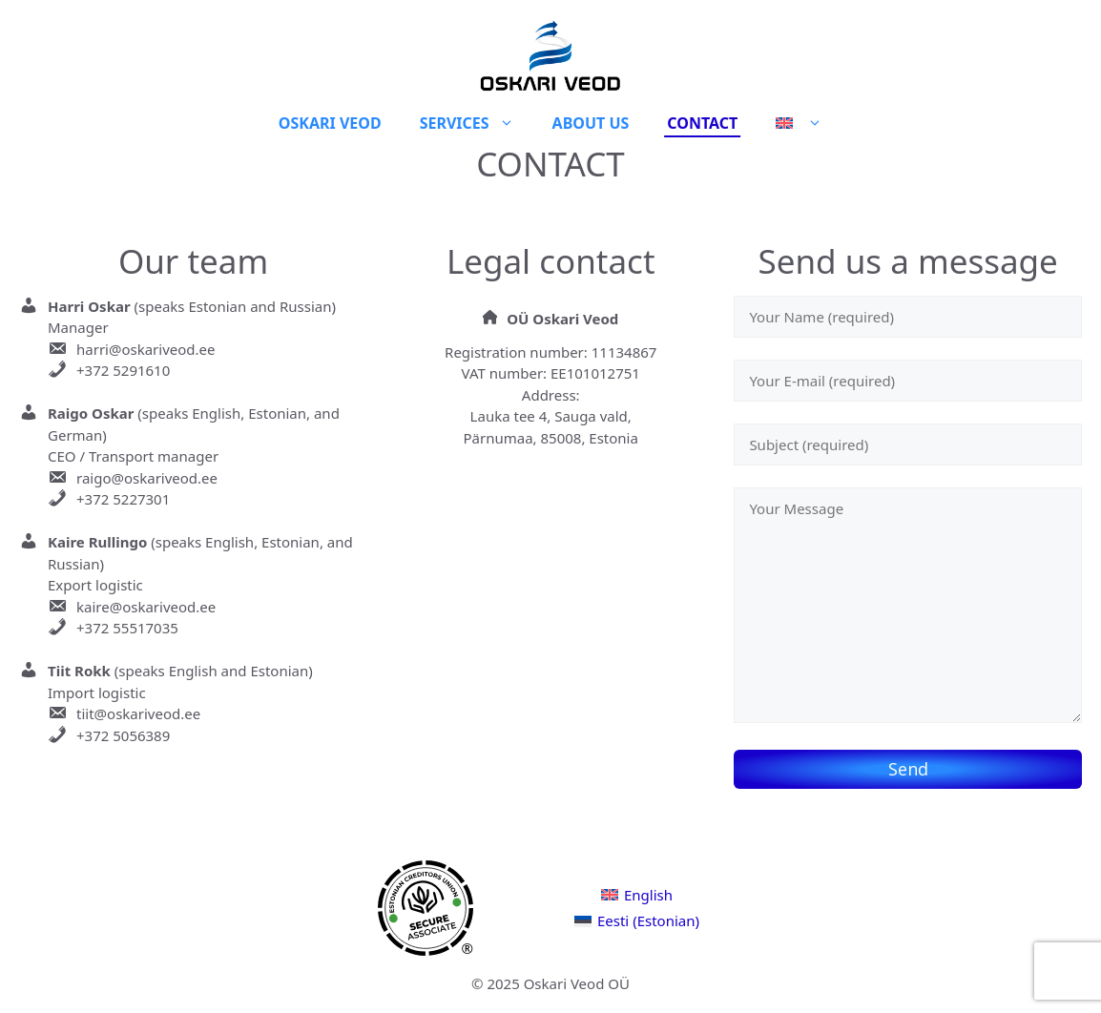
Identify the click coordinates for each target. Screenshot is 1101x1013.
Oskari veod (330, 123)
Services (476, 123)
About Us (591, 123)
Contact (702, 123)
